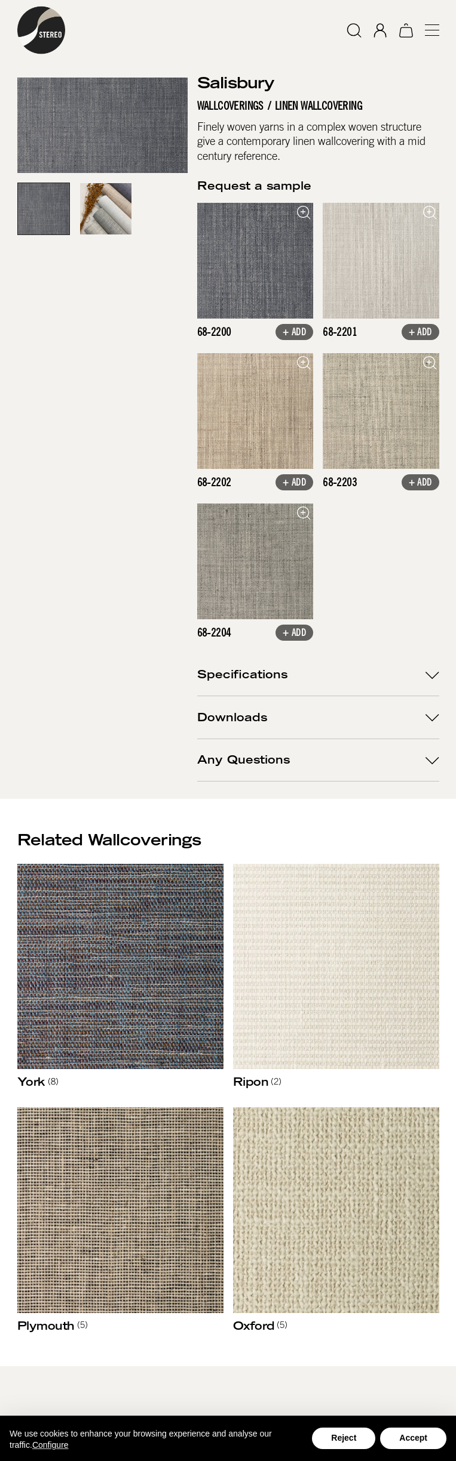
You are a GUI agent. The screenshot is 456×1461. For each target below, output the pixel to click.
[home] (41, 30)
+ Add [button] (294, 333)
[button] (427, 30)
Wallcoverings (230, 106)
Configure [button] (50, 1445)
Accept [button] (413, 1438)
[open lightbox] (255, 261)
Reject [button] (343, 1438)
